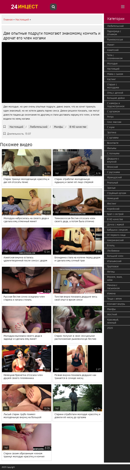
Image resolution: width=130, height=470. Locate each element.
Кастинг (111, 79)
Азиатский (112, 50)
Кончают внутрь (116, 303)
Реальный (112, 182)
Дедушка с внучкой (113, 160)
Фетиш (111, 271)
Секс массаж (114, 121)
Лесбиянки (113, 250)
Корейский (113, 208)
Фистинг (111, 203)
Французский (114, 177)
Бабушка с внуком (117, 229)
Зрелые (111, 187)
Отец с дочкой (115, 92)
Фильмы (111, 148)
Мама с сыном (115, 74)
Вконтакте (112, 142)
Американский (115, 240)
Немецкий (112, 198)
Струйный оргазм (116, 193)
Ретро (110, 116)
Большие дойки (116, 98)
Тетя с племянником (115, 57)
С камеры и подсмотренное (116, 105)
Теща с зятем (114, 298)
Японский (112, 166)
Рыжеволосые (115, 39)
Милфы (58, 126)
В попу (110, 245)
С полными (113, 153)
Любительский (38, 126)
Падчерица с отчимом (114, 33)
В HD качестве (78, 126)
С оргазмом (113, 111)
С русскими (113, 172)
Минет (110, 44)
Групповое (113, 266)
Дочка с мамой (115, 224)
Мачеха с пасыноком (113, 287)
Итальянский (114, 261)
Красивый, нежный (113, 321)
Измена (111, 293)
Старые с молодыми (113, 86)
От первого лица (116, 235)
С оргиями (112, 137)
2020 (110, 327)
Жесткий (112, 314)
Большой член (115, 255)
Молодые (112, 63)
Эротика (111, 132)
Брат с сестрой (115, 214)
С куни (110, 127)
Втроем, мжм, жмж (115, 278)
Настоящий (16, 126)
